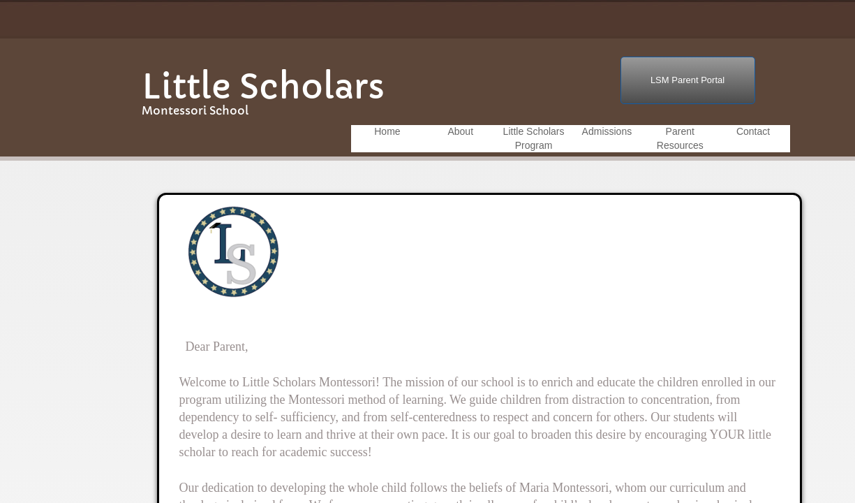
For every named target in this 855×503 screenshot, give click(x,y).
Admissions (607, 131)
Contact (753, 131)
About (460, 131)
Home (387, 131)
